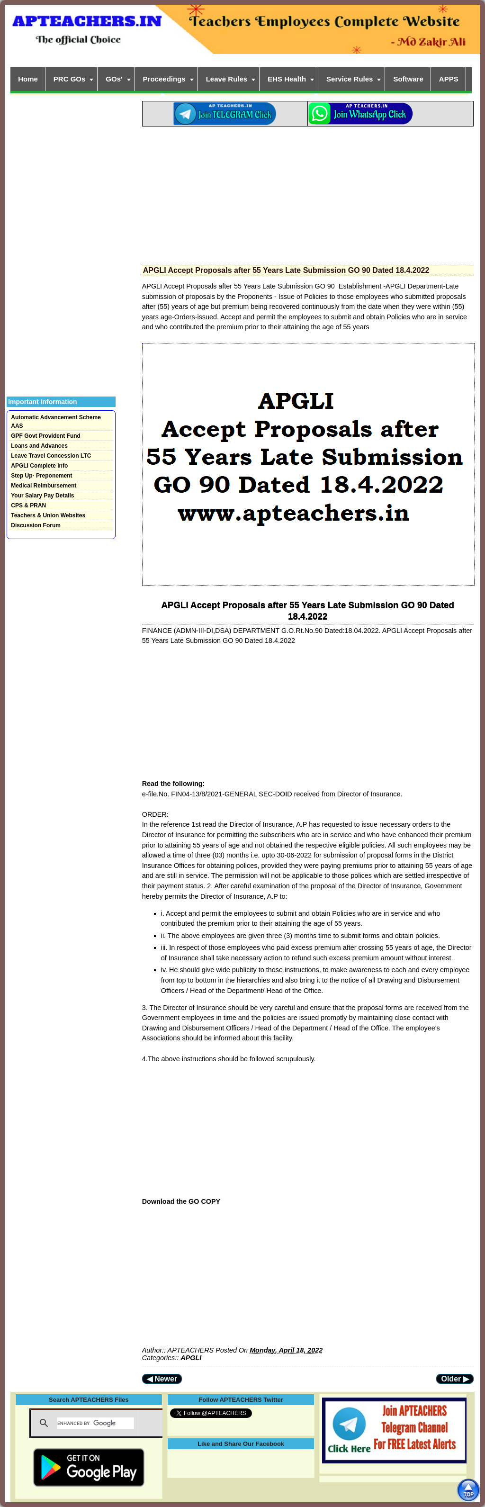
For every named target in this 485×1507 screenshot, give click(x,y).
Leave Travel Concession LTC (51, 455)
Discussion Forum (36, 525)
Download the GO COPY (181, 1201)
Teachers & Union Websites (48, 515)
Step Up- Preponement (41, 475)
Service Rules (349, 79)
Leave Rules (227, 79)
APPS (448, 79)
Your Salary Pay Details (42, 495)
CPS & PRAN (28, 505)
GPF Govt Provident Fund (46, 436)
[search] (95, 1423)
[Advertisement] (308, 192)
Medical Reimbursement (43, 485)
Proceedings (164, 79)
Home (28, 79)
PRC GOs (70, 79)
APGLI (190, 1358)
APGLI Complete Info (39, 465)
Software (408, 79)
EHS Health (287, 79)
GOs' (114, 79)
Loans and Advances (39, 445)
